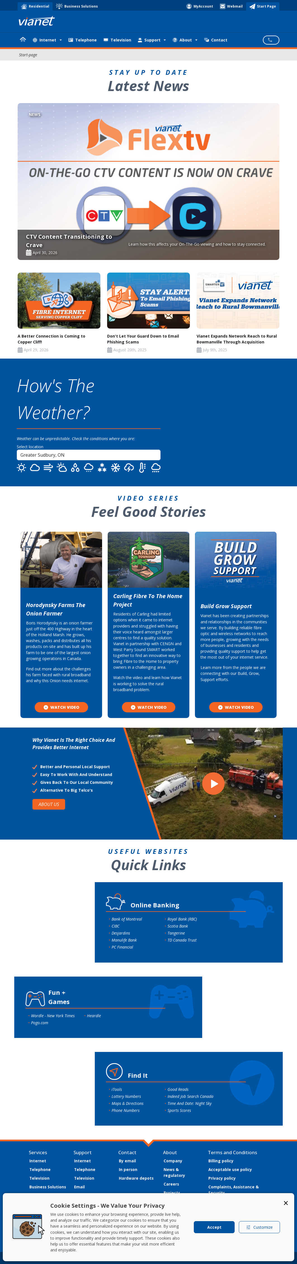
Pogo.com (39, 1022)
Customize (259, 1227)
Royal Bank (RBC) (182, 919)
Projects (172, 1192)
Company (173, 1160)
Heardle (94, 1015)
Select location (30, 446)
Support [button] (149, 40)
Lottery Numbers (126, 1096)
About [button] (182, 40)
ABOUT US (49, 804)
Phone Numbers (126, 1110)
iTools (117, 1089)
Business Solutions (47, 1186)
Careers (171, 1184)
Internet (37, 1160)
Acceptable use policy (230, 1169)
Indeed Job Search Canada (190, 1096)
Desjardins (121, 933)
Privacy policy (222, 1178)
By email (127, 1160)
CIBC (115, 926)
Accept (214, 1227)
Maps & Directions (127, 1103)
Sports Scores (179, 1110)
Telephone (83, 40)
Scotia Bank (178, 926)
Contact (215, 40)
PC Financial (122, 947)
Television (117, 40)
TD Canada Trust (182, 940)
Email (79, 1186)
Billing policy (221, 1160)
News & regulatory (174, 1172)
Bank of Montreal (127, 919)
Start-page (28, 54)
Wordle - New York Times (53, 1015)
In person (128, 1169)
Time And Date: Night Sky (189, 1103)
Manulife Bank (124, 940)
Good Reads (178, 1089)
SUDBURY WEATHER (234, 422)
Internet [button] (44, 40)
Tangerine (176, 933)
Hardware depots (136, 1178)
